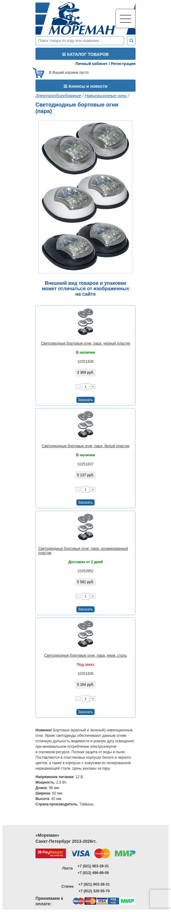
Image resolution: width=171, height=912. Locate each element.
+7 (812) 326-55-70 (94, 891)
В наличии (85, 352)
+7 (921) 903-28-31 (94, 884)
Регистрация (123, 63)
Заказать (85, 400)
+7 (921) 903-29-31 (93, 866)
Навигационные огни (106, 95)
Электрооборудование (58, 95)
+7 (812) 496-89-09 (93, 873)
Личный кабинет (91, 63)
